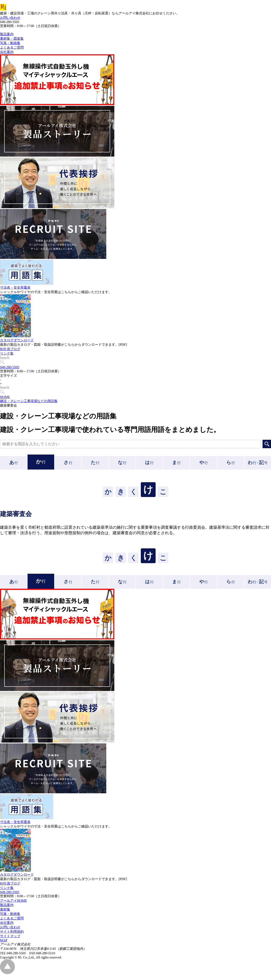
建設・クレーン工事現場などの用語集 (29, 401)
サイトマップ (10, 936)
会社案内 (7, 922)
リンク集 (7, 363)
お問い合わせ (10, 17)
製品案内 (7, 905)
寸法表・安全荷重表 (15, 297)
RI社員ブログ (10, 358)
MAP (3, 940)
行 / (258, 462)
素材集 (5, 909)
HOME (5, 397)
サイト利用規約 (12, 931)
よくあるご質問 (12, 918)
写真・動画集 (10, 914)
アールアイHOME (13, 900)
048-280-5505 (9, 367)
